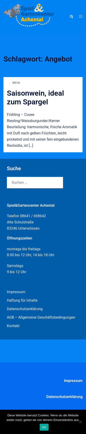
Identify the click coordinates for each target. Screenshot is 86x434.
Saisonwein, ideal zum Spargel (35, 97)
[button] (71, 16)
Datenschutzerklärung (25, 309)
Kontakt (13, 326)
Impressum (16, 292)
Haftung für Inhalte (22, 300)
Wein (16, 82)
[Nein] (80, 422)
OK (44, 427)
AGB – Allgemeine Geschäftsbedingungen (41, 317)
